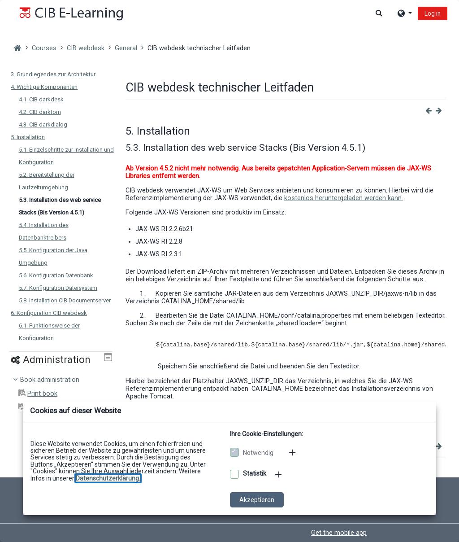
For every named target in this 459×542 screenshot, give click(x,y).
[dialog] (229, 271)
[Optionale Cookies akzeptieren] (234, 474)
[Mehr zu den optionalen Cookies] (279, 474)
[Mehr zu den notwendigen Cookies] (293, 452)
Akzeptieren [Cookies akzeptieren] (256, 499)
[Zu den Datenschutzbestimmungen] (108, 478)
